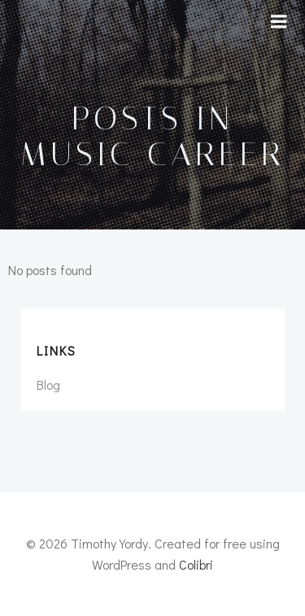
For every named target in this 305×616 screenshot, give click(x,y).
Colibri (196, 564)
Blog (48, 384)
